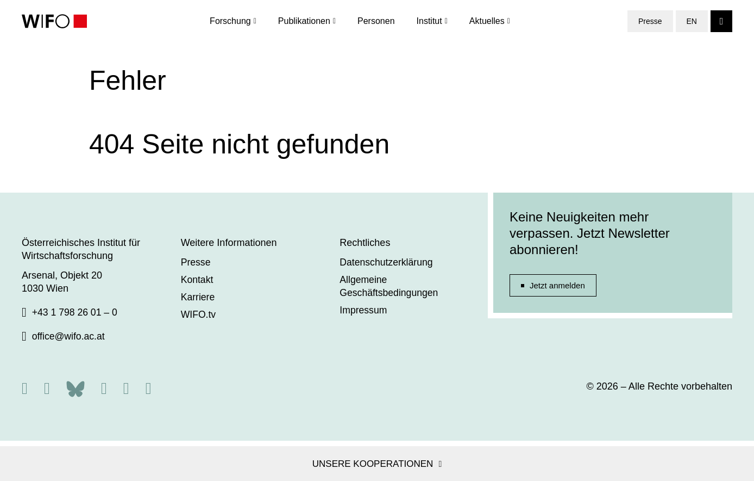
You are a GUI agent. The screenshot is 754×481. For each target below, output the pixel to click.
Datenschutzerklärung (387, 262)
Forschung (230, 21)
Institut (429, 21)
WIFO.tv (199, 314)
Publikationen (304, 21)
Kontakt (197, 279)
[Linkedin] (126, 388)
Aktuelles (487, 21)
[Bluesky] (75, 388)
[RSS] (25, 388)
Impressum (364, 310)
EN (692, 21)
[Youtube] (149, 388)
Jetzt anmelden (557, 285)
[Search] (721, 22)
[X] (47, 388)
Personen (376, 21)
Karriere (198, 297)
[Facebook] (104, 388)
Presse (650, 21)
